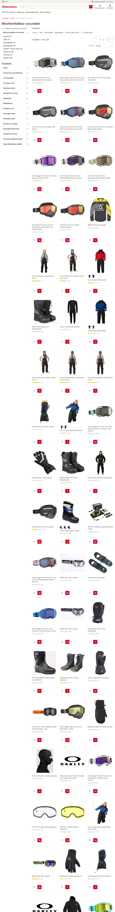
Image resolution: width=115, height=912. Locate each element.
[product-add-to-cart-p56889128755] (67, 642)
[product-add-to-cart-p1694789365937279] (39, 342)
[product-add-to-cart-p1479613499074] (39, 291)
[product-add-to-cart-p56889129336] (39, 887)
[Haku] (91, 6)
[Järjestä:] (104, 45)
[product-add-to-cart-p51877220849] (95, 140)
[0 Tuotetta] (110, 6)
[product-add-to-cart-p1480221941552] (39, 442)
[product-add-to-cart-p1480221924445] (67, 542)
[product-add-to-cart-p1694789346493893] (67, 91)
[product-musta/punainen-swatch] (69, 527)
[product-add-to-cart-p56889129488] (67, 593)
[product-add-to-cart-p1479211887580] (95, 491)
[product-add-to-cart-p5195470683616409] (95, 542)
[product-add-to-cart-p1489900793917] (67, 791)
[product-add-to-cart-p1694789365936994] (67, 491)
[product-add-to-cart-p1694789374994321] (39, 840)
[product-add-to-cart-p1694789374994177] (67, 840)
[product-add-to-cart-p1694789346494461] (39, 740)
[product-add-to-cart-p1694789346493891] (39, 189)
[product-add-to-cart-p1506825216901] (95, 342)
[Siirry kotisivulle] (9, 7)
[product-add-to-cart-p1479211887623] (95, 291)
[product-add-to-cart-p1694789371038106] (95, 740)
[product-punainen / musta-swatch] (89, 276)
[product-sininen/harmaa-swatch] (65, 527)
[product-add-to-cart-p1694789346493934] (95, 791)
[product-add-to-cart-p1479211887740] (67, 442)
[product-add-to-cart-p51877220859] (95, 91)
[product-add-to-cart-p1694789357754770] (39, 691)
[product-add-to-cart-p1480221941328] (95, 887)
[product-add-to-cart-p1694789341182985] (67, 691)
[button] (100, 7)
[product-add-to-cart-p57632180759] (95, 642)
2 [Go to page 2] (103, 40)
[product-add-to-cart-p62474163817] (67, 342)
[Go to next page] (110, 39)
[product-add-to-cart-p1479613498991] (67, 291)
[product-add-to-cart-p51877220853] (67, 240)
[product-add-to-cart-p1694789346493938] (39, 642)
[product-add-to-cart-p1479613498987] (95, 391)
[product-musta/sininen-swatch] (61, 527)
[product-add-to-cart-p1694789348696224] (95, 840)
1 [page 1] (100, 40)
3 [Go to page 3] (106, 40)
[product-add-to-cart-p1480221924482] (95, 593)
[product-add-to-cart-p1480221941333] (39, 491)
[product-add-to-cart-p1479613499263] (39, 391)
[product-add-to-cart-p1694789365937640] (67, 887)
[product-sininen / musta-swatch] (93, 276)
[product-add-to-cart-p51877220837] (39, 91)
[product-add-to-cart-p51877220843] (67, 189)
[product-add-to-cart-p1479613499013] (67, 391)
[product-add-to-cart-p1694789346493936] (95, 442)
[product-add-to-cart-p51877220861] (95, 189)
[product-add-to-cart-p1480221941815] (95, 691)
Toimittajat (5, 18)
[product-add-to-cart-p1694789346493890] (39, 593)
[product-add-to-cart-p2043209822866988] (39, 542)
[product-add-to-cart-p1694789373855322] (39, 240)
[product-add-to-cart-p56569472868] (39, 791)
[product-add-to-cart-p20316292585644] (67, 140)
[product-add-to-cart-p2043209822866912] (39, 140)
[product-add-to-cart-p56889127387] (95, 240)
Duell (12, 18)
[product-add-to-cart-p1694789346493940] (67, 740)
